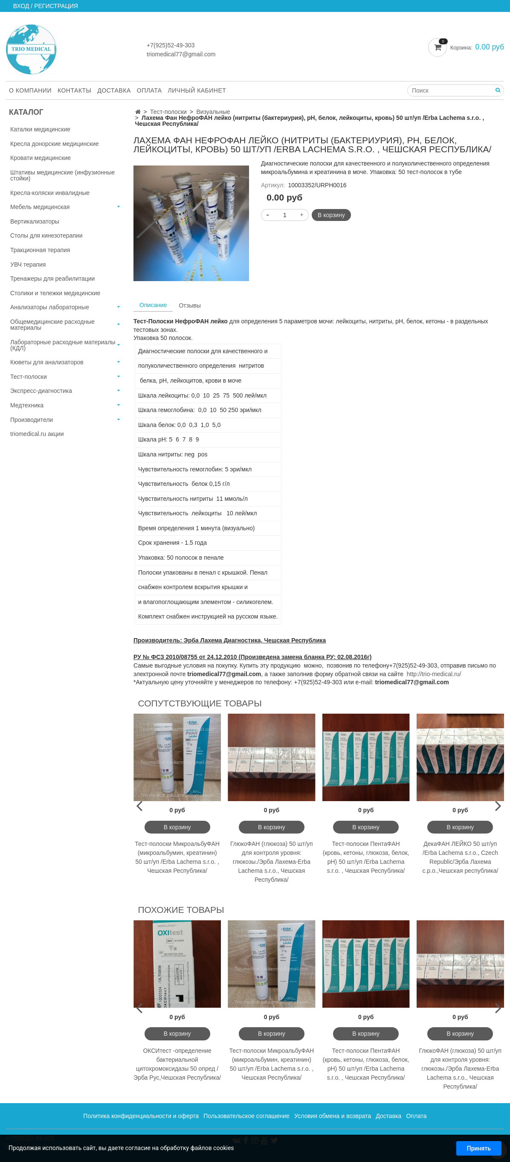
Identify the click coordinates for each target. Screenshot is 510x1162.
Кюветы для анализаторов (47, 362)
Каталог (26, 112)
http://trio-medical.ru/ (434, 674)
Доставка (114, 90)
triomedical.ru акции (37, 433)
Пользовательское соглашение (246, 1116)
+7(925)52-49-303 (170, 45)
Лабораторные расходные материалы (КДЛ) (63, 345)
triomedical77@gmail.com (181, 54)
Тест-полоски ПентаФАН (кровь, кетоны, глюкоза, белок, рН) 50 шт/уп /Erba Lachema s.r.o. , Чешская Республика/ (366, 857)
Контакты (75, 90)
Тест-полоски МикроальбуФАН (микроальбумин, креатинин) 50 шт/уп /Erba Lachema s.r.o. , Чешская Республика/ (177, 857)
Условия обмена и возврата (332, 1116)
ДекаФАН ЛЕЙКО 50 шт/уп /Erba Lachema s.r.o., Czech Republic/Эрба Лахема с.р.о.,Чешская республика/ (460, 857)
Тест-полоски (168, 111)
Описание (153, 305)
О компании (30, 90)
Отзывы (189, 305)
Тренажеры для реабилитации (52, 278)
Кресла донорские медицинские (54, 143)
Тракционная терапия (40, 250)
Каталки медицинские (40, 129)
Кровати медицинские (40, 157)
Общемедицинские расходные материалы (52, 324)
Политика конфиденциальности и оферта (141, 1116)
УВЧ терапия (28, 264)
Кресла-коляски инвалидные (50, 192)
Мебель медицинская (40, 206)
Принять (479, 1150)
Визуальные (213, 111)
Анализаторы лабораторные (49, 307)
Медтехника (26, 405)
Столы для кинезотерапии (46, 235)
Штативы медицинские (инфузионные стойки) (62, 175)
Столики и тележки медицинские (55, 293)
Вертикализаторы (34, 221)
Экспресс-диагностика (41, 390)
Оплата (149, 90)
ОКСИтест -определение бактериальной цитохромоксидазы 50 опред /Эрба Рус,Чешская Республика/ (177, 1064)
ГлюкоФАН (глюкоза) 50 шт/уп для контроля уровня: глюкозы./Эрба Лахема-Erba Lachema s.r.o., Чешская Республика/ (271, 861)
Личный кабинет (197, 90)
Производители (31, 419)
